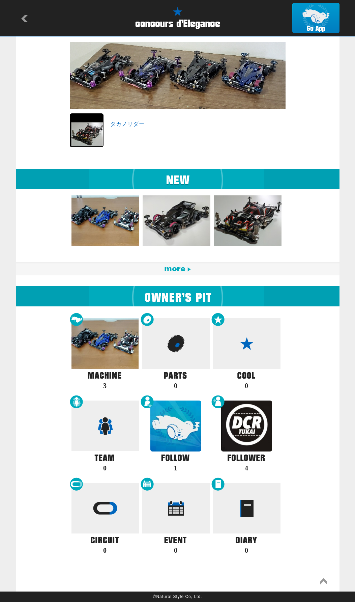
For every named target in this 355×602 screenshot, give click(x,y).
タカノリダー (127, 124)
